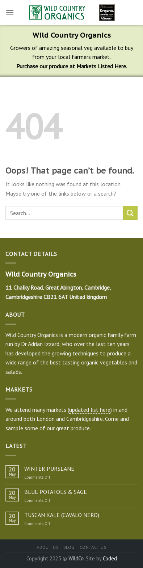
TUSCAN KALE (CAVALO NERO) (61, 515)
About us (47, 547)
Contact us (93, 547)
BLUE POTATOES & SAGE (55, 491)
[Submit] (130, 213)
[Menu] (9, 12)
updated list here (89, 409)
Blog (69, 547)
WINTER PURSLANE (49, 468)
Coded (110, 558)
